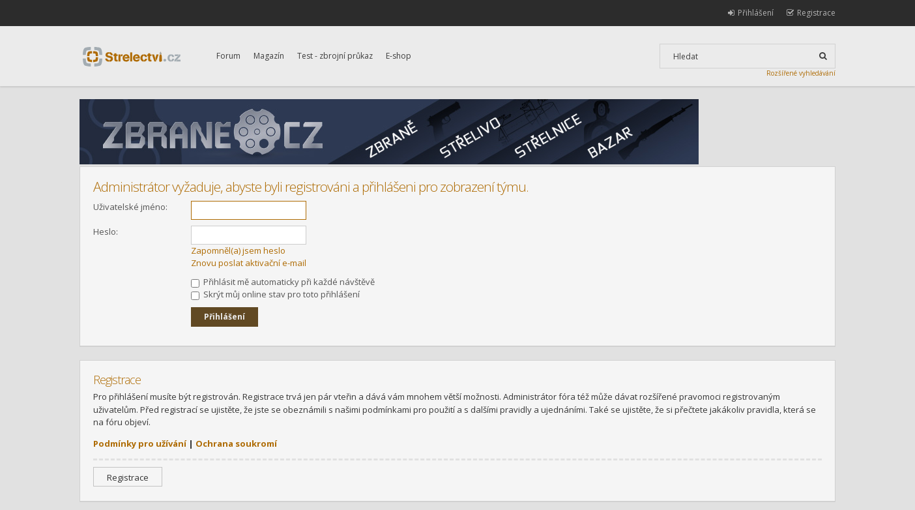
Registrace (128, 477)
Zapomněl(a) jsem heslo (238, 250)
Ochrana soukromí (236, 443)
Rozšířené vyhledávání (800, 73)
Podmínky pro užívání (139, 443)
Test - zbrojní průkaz (335, 55)
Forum (228, 55)
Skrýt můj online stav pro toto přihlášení (275, 294)
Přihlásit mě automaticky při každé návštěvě (283, 282)
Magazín (269, 55)
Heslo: (105, 231)
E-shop (398, 55)
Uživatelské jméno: (130, 207)
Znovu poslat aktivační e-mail (248, 263)
